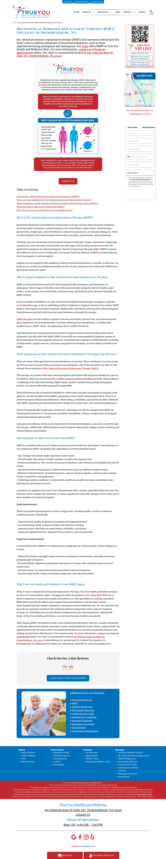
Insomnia (122, 771)
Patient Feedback (28, 756)
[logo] (31, 12)
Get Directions (92, 753)
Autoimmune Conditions (128, 768)
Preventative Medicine (127, 762)
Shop (117, 12)
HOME (76, 12)
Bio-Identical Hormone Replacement (133, 756)
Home (14, 22)
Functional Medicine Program (130, 753)
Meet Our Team (27, 762)
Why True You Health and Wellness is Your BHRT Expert (45, 210)
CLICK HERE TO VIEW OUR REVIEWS (67, 678)
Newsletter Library (62, 753)
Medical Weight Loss (127, 759)
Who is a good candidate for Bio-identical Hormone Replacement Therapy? (54, 200)
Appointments (92, 756)
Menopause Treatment (127, 774)
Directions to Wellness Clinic (98, 762)
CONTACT (127, 12)
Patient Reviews (28, 753)
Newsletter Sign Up (62, 756)
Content (57, 762)
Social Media (59, 765)
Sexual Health (124, 777)
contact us (85, 49)
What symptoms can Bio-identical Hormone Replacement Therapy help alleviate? (57, 203)
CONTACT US (68, 181)
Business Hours (92, 759)
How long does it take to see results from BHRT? (41, 206)
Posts (23, 759)
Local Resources (60, 759)
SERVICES (86, 12)
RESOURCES (103, 12)
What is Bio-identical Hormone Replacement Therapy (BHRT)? (48, 196)
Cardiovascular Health (127, 765)
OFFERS (142, 12)
